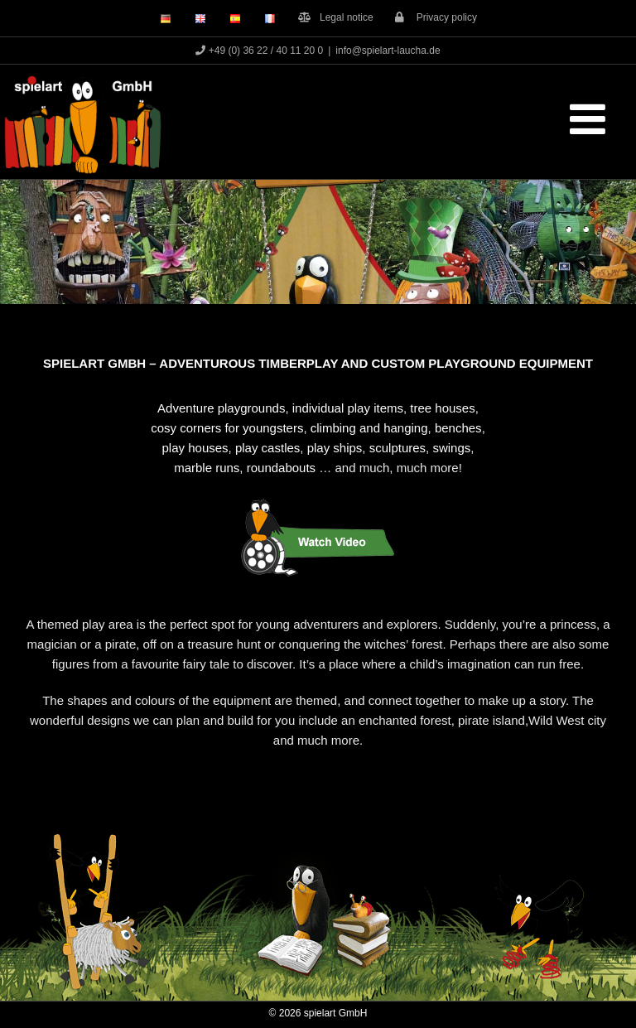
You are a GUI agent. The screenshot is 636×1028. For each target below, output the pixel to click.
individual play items (347, 408)
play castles (267, 448)
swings (451, 448)
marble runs (206, 468)
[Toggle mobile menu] (590, 118)
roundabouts (281, 468)
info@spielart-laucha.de (387, 50)
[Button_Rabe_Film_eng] (318, 501)
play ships (335, 448)
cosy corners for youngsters (227, 428)
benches (458, 428)
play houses (195, 448)
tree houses (442, 408)
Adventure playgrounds (221, 408)
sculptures (397, 448)
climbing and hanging (369, 428)
